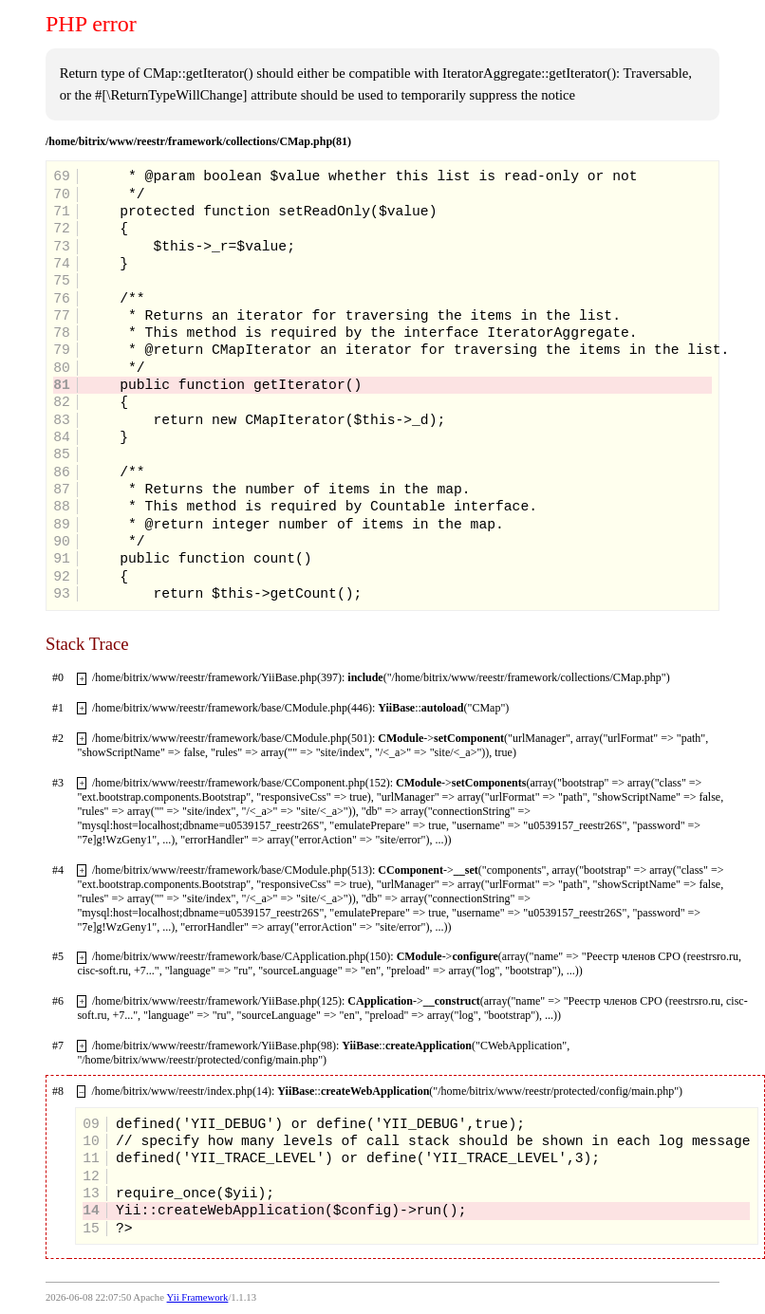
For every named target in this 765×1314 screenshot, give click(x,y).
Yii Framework (198, 1297)
